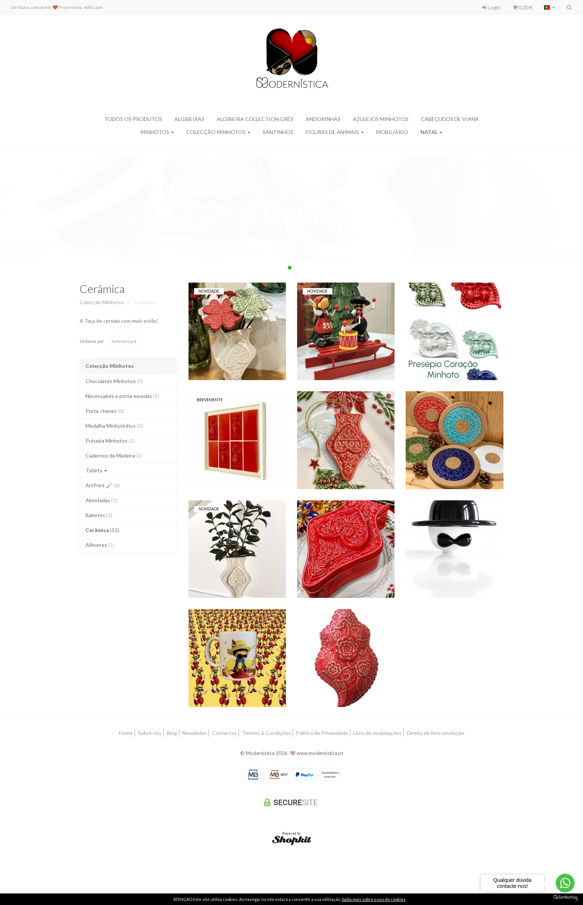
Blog (172, 733)
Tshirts (96, 470)
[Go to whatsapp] (565, 883)
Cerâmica (102, 288)
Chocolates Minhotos (114, 381)
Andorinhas (323, 119)
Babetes (99, 515)
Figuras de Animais (335, 132)
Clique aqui (29, 181)
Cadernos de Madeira (114, 455)
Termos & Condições (266, 733)
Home (126, 733)
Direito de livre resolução (435, 733)
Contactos (224, 733)
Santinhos (277, 132)
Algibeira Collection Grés (255, 119)
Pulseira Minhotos (110, 440)
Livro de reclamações (377, 733)
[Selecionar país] (549, 7)
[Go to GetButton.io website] (565, 897)
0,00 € (523, 7)
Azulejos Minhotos (381, 119)
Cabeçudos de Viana (450, 119)
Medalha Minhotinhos (114, 426)
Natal (431, 132)
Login (491, 7)
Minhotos (157, 132)
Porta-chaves (105, 411)
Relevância (124, 341)
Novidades (194, 733)
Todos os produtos (133, 119)
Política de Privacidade (322, 733)
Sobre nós (149, 733)
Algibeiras (189, 119)
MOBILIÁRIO (392, 132)
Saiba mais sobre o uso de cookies (374, 899)
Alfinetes (100, 545)
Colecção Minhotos (218, 132)
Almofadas (101, 500)
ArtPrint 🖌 (103, 485)
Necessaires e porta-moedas (122, 396)
